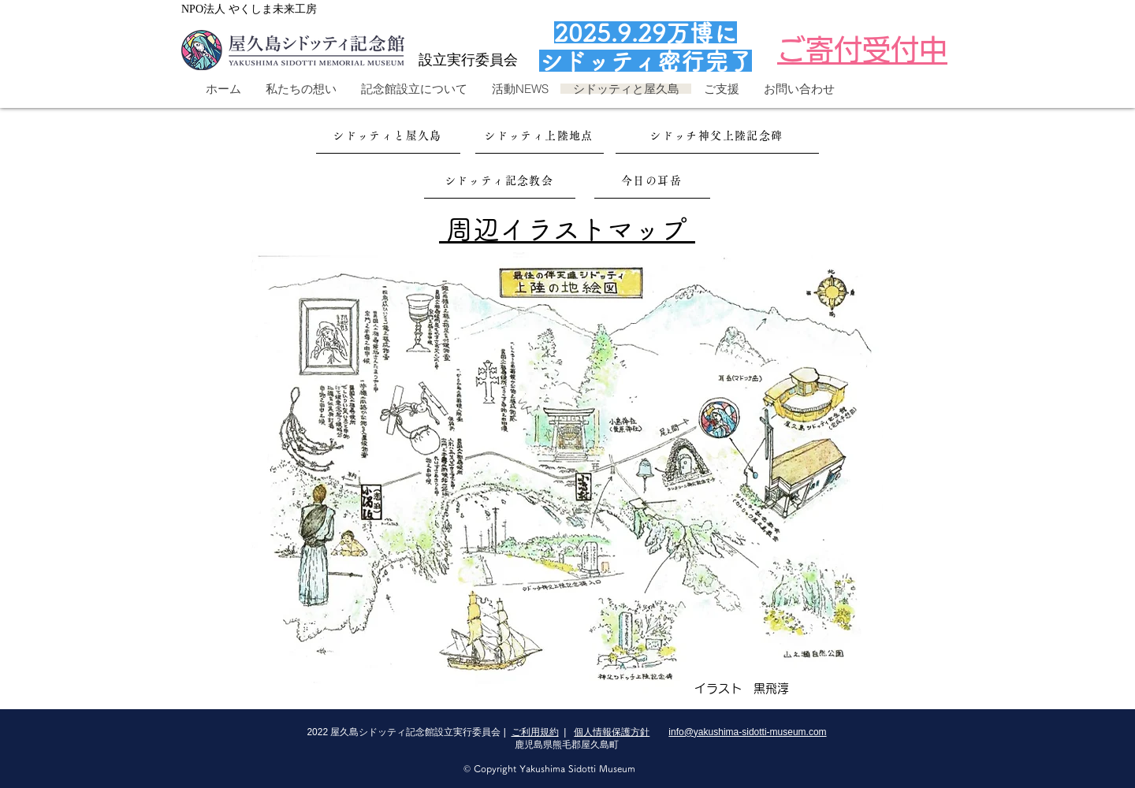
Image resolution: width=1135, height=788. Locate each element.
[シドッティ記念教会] (499, 181)
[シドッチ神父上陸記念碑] (717, 136)
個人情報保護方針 (611, 732)
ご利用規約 (535, 732)
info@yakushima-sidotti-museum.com (747, 732)
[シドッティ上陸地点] (539, 136)
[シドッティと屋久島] (388, 136)
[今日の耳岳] (652, 181)
